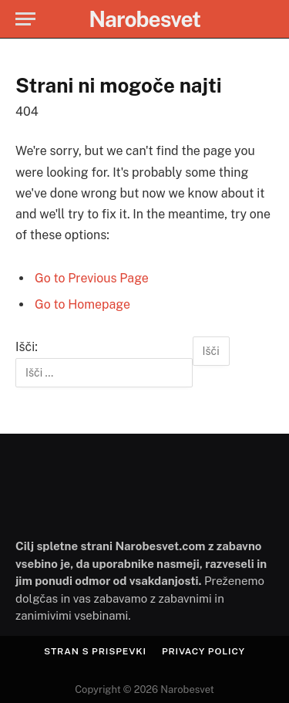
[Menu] (25, 19)
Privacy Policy (203, 651)
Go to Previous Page (92, 278)
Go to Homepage (82, 304)
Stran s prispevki (95, 651)
